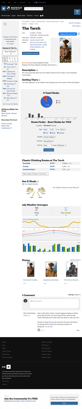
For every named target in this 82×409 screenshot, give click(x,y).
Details (25, 65)
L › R (5, 59)
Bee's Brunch (11, 98)
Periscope (10, 64)
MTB (9, 2)
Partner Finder (7, 351)
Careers (4, 383)
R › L (10, 59)
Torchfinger (11, 84)
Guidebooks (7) (6, 128)
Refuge (31, 24)
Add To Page (76, 26)
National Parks (46, 357)
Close (64, 403)
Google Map (33, 35)
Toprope (60, 133)
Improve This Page (75, 23)
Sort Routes (14, 104)
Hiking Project (46, 348)
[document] (64, 400)
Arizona (33, 21)
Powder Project (47, 354)
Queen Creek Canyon (53, 21)
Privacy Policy (71, 399)
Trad (45, 133)
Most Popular (5, 113)
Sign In (77, 12)
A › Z (15, 59)
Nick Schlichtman (29, 313)
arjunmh (32, 40)
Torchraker (10, 76)
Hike (15, 2)
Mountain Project (47, 342)
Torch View (10, 67)
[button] (53, 48)
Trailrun (22, 2)
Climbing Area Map (8, 37)
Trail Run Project (47, 351)
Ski (29, 2)
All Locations (25, 21)
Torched (9, 81)
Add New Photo (75, 260)
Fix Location (10, 43)
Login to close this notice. (28, 401)
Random (4, 115)
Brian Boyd (38, 44)
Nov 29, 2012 (49, 326)
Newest (14, 113)
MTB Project (46, 345)
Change (53, 125)
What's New (21, 15)
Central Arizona (40, 21)
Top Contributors (7, 357)
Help (3, 345)
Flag (78, 330)
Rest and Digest (12, 93)
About (4, 342)
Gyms (14, 15)
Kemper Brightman (35, 47)
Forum (36, 15)
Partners (30, 15)
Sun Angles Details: (36, 191)
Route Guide (5, 15)
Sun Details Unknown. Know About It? (66, 187)
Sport (52, 133)
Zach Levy (33, 42)
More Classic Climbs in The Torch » (35, 174)
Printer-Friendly (6, 123)
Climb (3, 2)
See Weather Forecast (30, 53)
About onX (5, 380)
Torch (36, 24)
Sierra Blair (39, 42)
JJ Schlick (44, 44)
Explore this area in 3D (68, 33)
